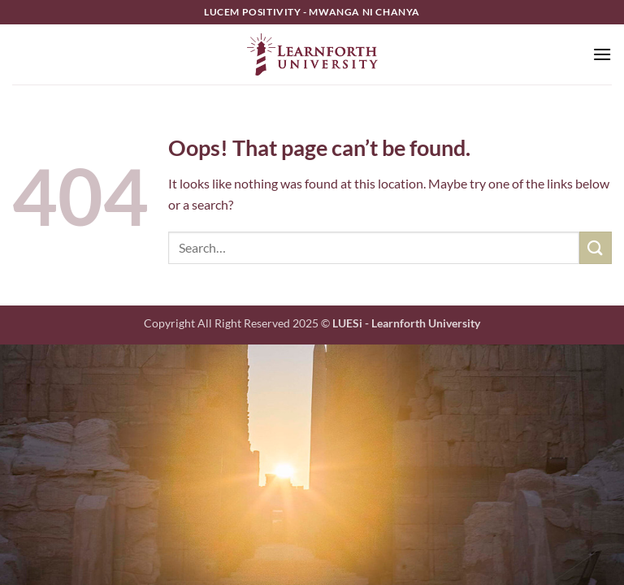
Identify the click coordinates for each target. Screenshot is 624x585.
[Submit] (595, 247)
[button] (602, 54)
